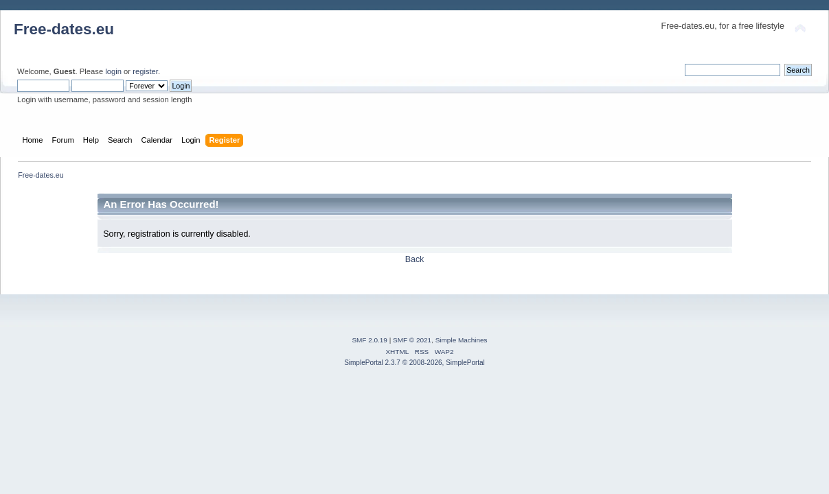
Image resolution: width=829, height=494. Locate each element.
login (113, 71)
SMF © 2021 (412, 340)
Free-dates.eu (64, 29)
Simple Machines (461, 340)
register (145, 71)
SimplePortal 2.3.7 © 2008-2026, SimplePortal (414, 362)
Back (414, 259)
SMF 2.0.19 (369, 340)
